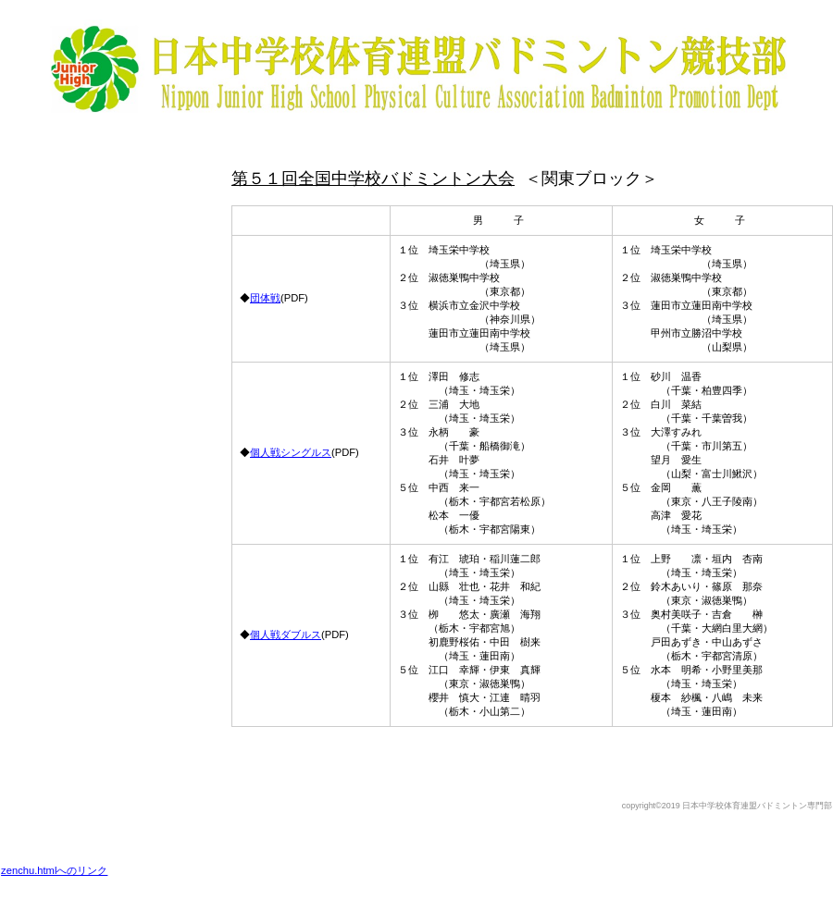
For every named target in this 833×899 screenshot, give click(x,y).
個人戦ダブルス (285, 634)
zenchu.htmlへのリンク (54, 870)
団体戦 (265, 297)
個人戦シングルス (290, 452)
